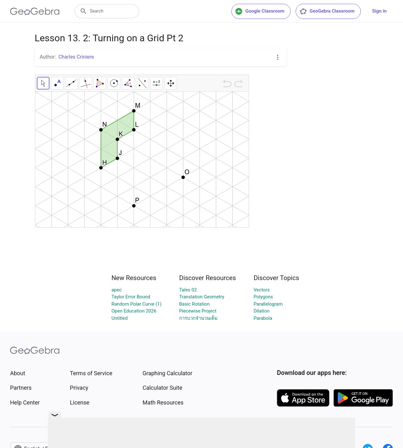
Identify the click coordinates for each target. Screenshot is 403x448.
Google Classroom (259, 11)
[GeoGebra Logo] (35, 11)
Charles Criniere (76, 57)
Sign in (379, 11)
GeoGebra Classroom (327, 11)
